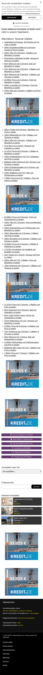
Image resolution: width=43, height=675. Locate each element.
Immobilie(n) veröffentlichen (21, 448)
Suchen (37, 487)
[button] (21, 23)
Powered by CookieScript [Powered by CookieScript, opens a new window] (21, 26)
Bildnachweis (6, 657)
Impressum (6, 661)
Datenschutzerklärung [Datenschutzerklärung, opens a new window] (32, 13)
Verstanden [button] (11, 17)
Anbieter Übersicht (8, 646)
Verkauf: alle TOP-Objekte (21, 452)
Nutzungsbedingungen (9, 649)
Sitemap (5, 665)
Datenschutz (6, 653)
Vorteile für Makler (8, 642)
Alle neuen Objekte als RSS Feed (21, 443)
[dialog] (21, 14)
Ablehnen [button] (32, 17)
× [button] (40, 2)
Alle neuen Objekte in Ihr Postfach (21, 435)
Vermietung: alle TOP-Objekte (22, 457)
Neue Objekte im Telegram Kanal (21, 439)
